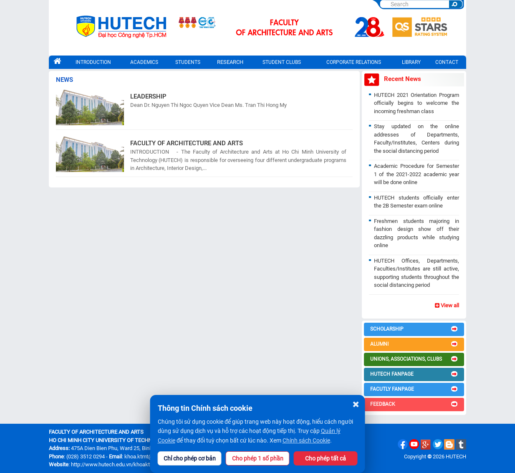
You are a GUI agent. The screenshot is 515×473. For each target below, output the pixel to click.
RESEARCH (230, 62)
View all (447, 305)
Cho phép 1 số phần (257, 458)
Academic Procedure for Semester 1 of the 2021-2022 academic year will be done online (416, 174)
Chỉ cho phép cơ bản (190, 458)
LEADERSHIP (148, 96)
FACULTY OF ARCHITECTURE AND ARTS (186, 143)
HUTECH (456, 456)
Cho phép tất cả (325, 458)
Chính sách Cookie (306, 440)
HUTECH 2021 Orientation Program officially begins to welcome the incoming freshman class (416, 103)
